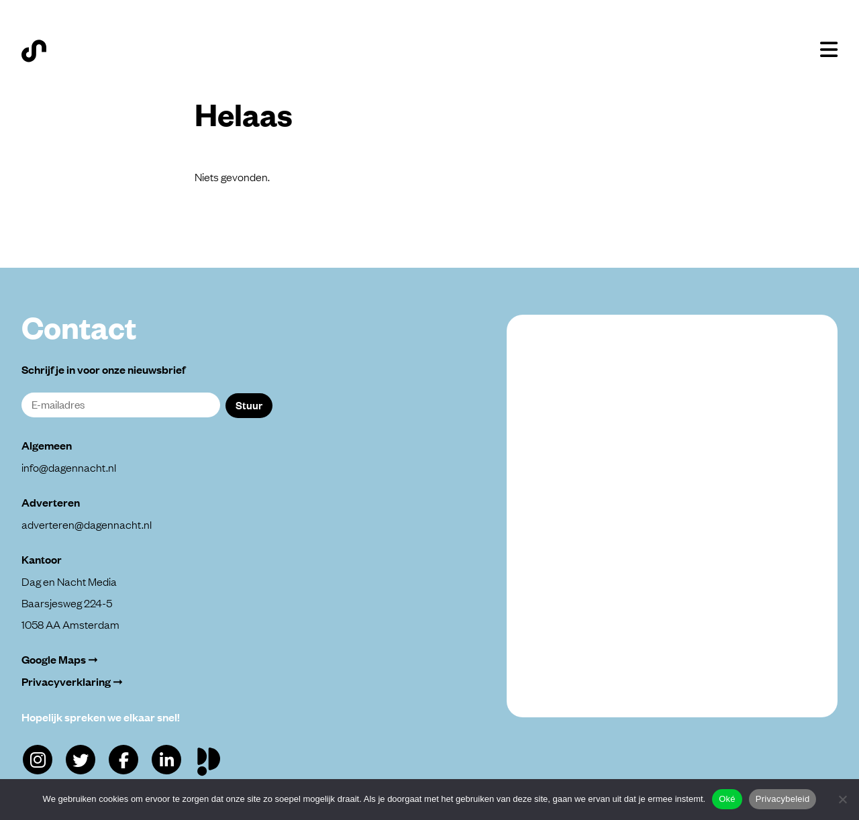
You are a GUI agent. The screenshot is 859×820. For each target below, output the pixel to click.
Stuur (249, 404)
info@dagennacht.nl (68, 467)
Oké (727, 799)
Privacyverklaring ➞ (72, 681)
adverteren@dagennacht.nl (86, 524)
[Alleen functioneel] (842, 799)
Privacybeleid (783, 799)
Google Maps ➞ (59, 659)
